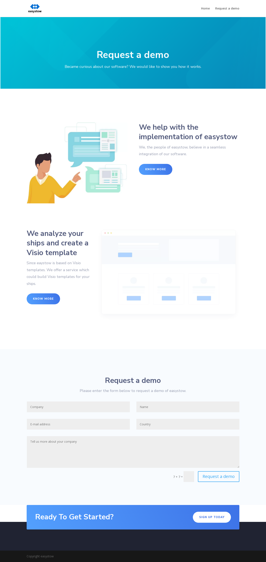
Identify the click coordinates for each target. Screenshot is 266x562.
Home (205, 8)
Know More (155, 169)
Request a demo (227, 8)
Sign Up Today (212, 517)
